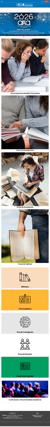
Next (48, 25)
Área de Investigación (25, 332)
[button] (42, 1)
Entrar (46, 1)
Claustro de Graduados (25, 376)
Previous (2, 25)
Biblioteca (25, 287)
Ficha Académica (25, 309)
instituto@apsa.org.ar (17, 417)
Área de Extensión (25, 354)
